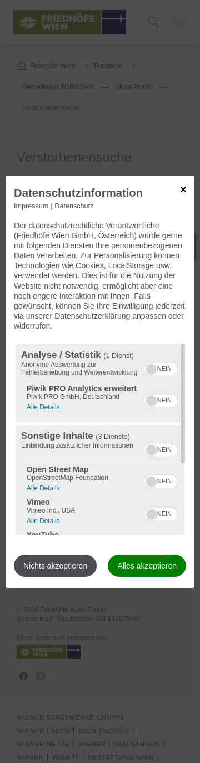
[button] (151, 369)
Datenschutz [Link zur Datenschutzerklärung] (73, 205)
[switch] (161, 367)
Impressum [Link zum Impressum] (31, 205)
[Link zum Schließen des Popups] (183, 189)
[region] (100, 439)
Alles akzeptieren (147, 565)
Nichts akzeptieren (55, 565)
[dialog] (100, 381)
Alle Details (43, 406)
